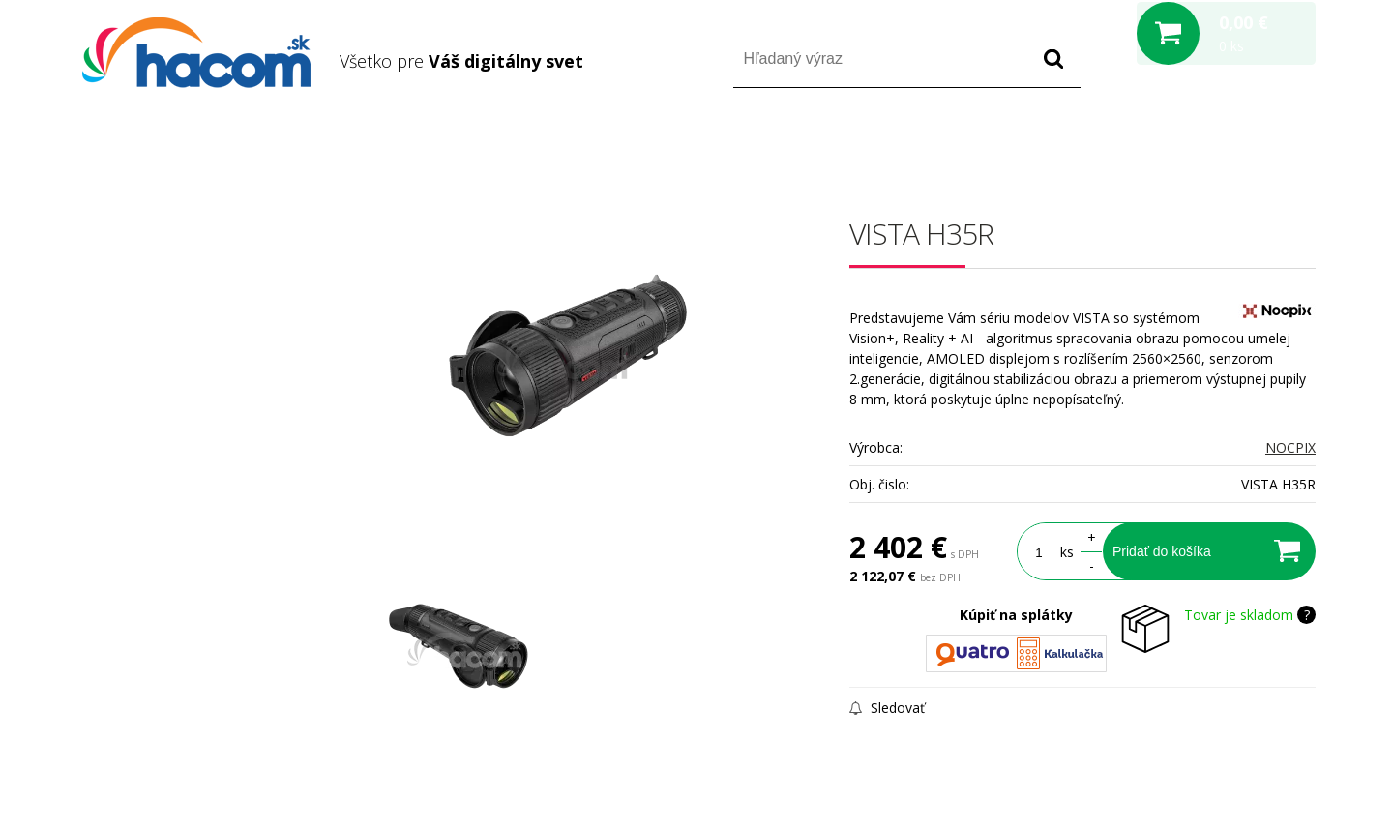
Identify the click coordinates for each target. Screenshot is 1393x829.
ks (1067, 552)
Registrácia (1233, 143)
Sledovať (887, 707)
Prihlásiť (1154, 143)
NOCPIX (1290, 447)
